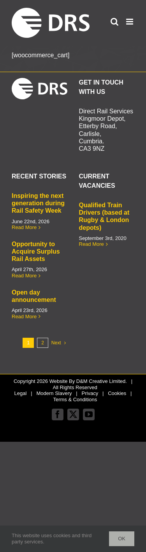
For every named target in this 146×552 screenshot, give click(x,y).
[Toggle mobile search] (114, 22)
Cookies (117, 393)
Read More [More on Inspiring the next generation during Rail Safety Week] (24, 227)
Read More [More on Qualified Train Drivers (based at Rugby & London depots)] (91, 244)
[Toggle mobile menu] (130, 22)
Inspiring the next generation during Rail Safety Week (38, 203)
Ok (121, 538)
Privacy (90, 393)
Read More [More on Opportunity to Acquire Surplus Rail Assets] (24, 276)
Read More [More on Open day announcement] (24, 316)
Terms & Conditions (75, 399)
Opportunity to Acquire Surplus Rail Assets (36, 251)
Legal (20, 393)
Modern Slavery (54, 393)
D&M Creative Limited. (101, 381)
